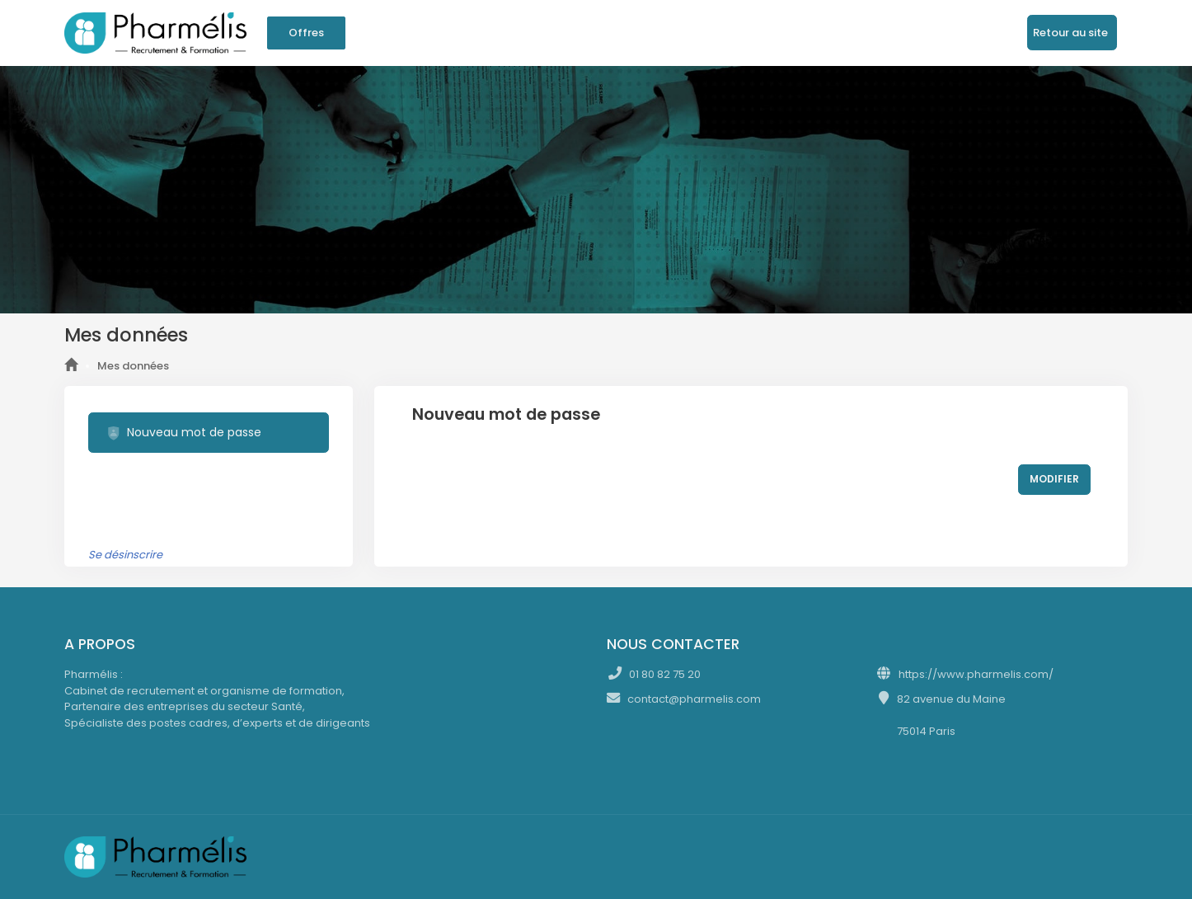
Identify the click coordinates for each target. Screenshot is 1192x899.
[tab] (208, 432)
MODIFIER (1054, 479)
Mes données (133, 366)
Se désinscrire (125, 554)
